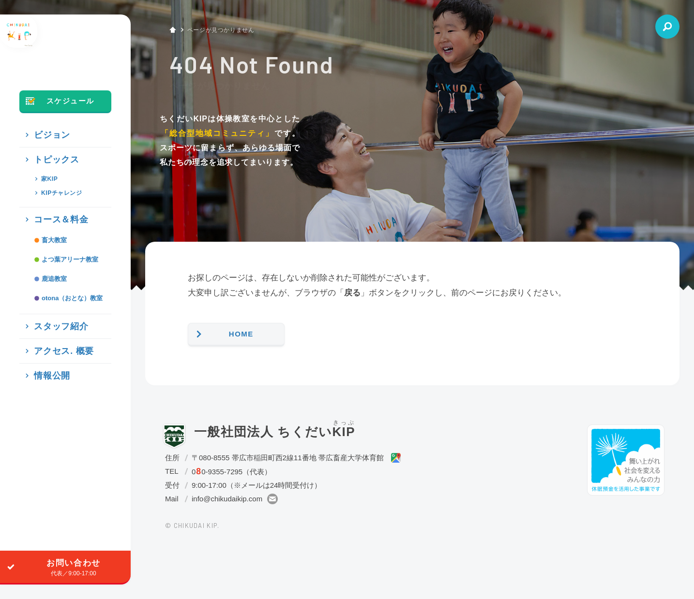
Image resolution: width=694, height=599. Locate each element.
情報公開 (44, 396)
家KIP (46, 199)
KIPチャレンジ (58, 213)
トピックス (48, 180)
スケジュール (56, 121)
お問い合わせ (50, 567)
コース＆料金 (52, 240)
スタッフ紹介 (52, 347)
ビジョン (44, 155)
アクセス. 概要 (54, 371)
